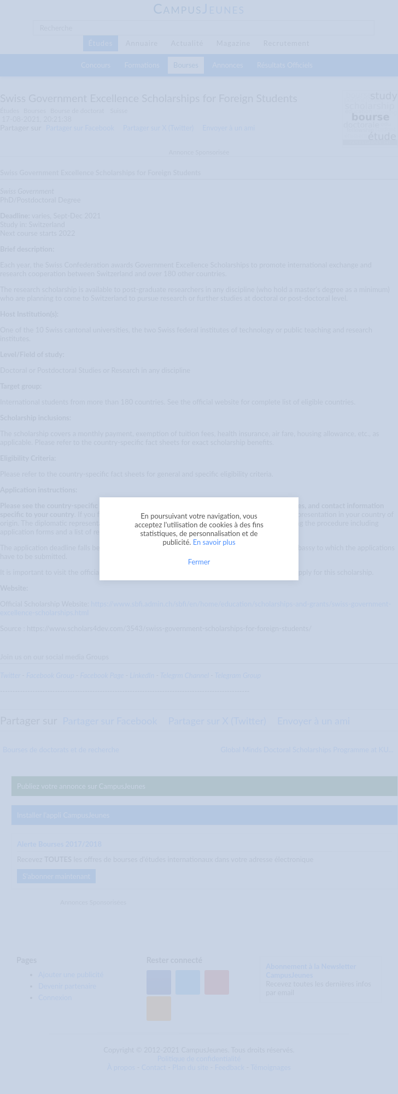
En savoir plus (214, 542)
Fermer (199, 561)
